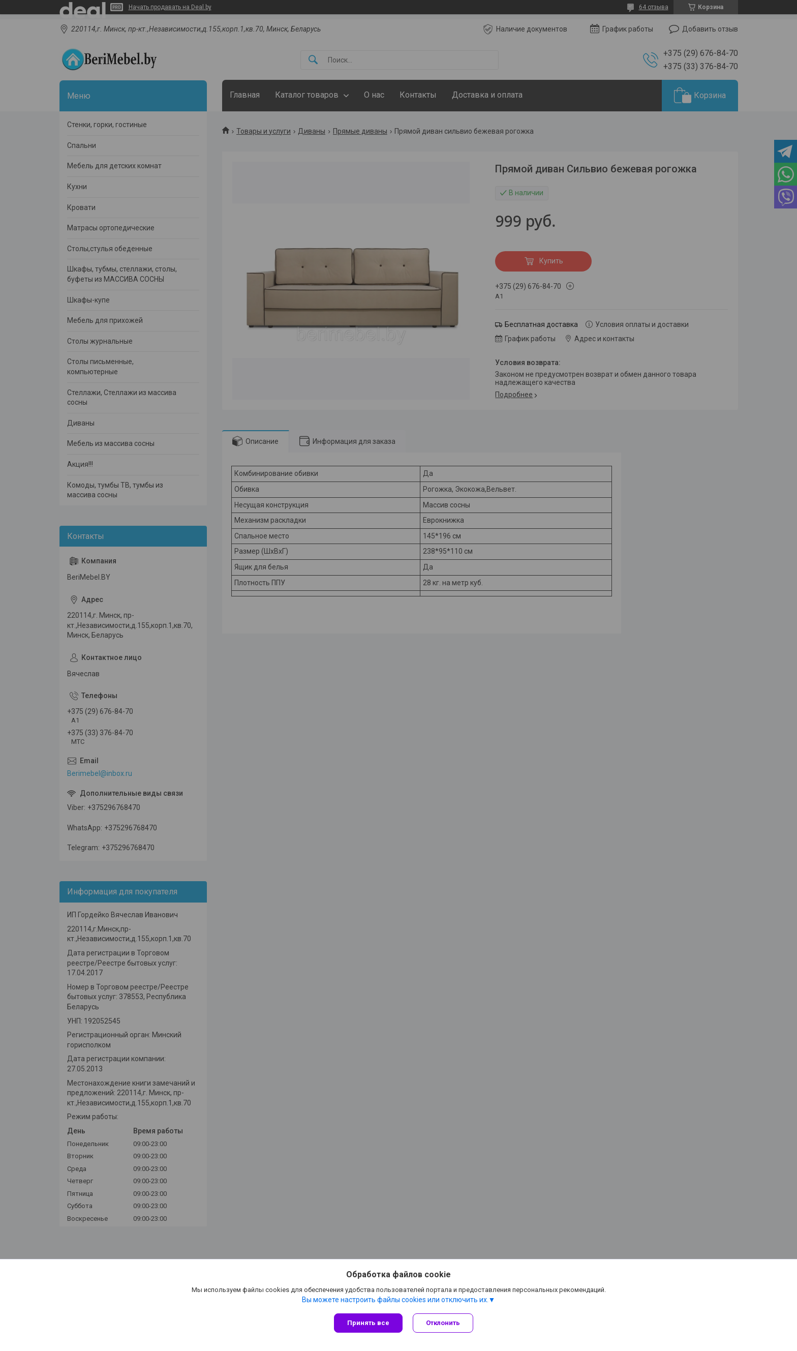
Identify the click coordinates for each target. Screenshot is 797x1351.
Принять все (368, 1323)
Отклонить (443, 1323)
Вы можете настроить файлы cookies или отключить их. (395, 1300)
